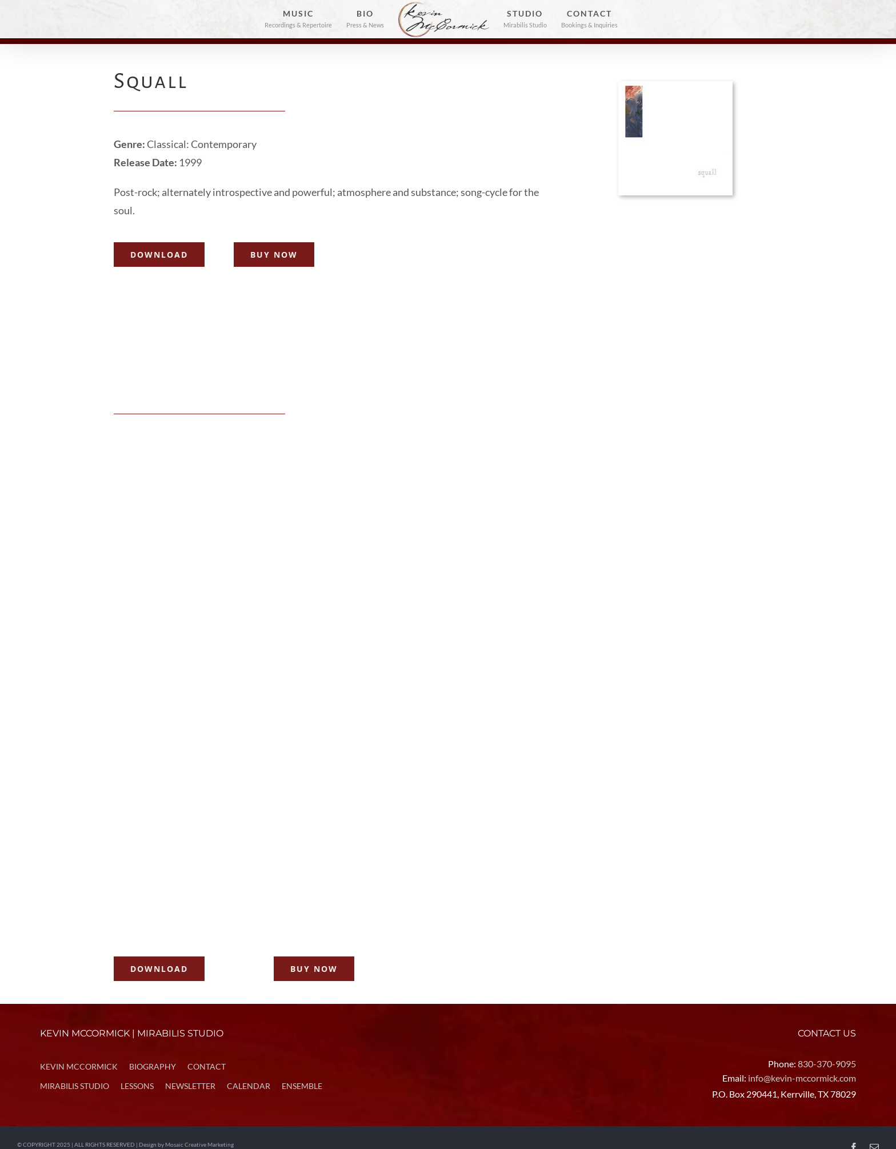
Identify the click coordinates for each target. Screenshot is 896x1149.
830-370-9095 (827, 1063)
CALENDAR (248, 1086)
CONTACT (206, 1066)
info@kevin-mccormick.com (802, 1077)
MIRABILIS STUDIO (74, 1086)
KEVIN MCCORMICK (79, 1066)
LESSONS (137, 1086)
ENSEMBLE (302, 1086)
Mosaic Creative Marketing (199, 1145)
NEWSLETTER (190, 1086)
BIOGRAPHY (152, 1066)
